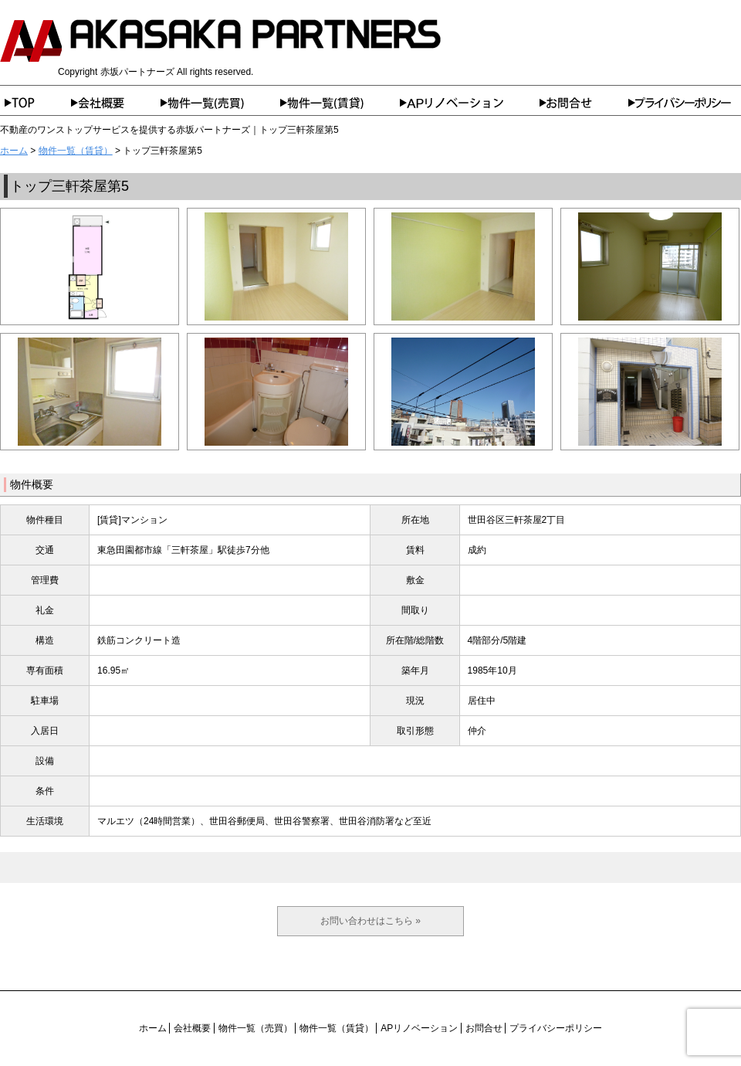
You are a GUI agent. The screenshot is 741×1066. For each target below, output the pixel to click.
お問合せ (584, 103)
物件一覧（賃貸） (340, 103)
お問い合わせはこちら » (370, 920)
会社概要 (116, 103)
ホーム (35, 103)
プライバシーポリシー (684, 103)
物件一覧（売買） (220, 103)
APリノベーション (470, 103)
